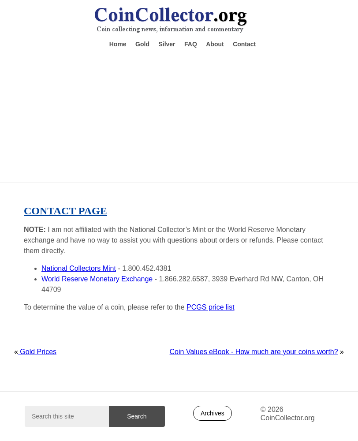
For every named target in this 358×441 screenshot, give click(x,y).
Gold (142, 44)
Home (118, 44)
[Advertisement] (179, 114)
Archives (212, 413)
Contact (244, 44)
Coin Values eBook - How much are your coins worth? (254, 351)
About (215, 44)
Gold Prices (37, 351)
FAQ (190, 44)
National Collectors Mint (78, 268)
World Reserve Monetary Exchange (97, 279)
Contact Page (65, 211)
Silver (166, 44)
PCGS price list (210, 307)
